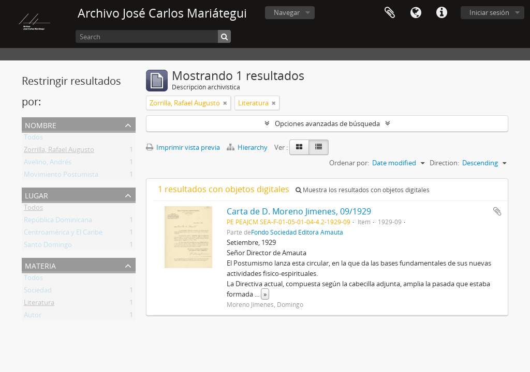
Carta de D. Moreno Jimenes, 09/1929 (299, 211)
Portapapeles (390, 13)
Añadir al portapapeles (497, 211)
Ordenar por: (349, 162)
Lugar (36, 195)
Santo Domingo (48, 246)
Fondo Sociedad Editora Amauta (297, 232)
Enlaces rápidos (441, 13)
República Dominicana (58, 221)
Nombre (40, 124)
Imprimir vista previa (183, 147)
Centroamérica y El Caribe (63, 234)
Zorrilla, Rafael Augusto (59, 151)
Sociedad (38, 292)
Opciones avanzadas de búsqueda (327, 123)
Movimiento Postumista (61, 176)
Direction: (444, 162)
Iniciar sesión (489, 12)
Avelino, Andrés (47, 163)
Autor (32, 316)
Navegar (287, 12)
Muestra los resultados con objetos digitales (363, 189)
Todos (33, 139)
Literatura (39, 304)
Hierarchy (248, 147)
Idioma (416, 13)
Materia (40, 265)
